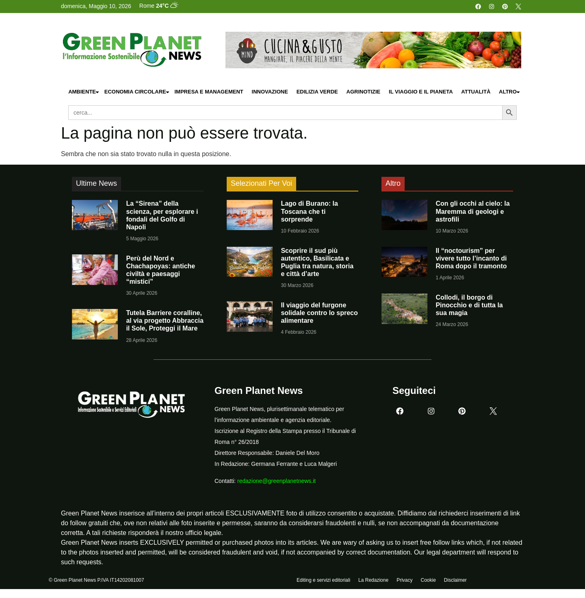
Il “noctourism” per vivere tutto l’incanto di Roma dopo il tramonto (471, 258)
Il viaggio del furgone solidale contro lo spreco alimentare (319, 313)
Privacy (404, 580)
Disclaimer (455, 580)
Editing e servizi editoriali (323, 580)
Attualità (475, 92)
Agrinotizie (364, 92)
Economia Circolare (137, 92)
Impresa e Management (208, 92)
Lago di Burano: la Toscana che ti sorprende (309, 211)
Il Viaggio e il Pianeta (421, 92)
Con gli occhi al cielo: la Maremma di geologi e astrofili (472, 211)
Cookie (428, 580)
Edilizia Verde (317, 92)
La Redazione (373, 580)
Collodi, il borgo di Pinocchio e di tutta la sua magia (469, 305)
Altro (510, 92)
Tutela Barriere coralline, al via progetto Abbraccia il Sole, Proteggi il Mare (165, 320)
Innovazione (270, 92)
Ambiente (84, 92)
